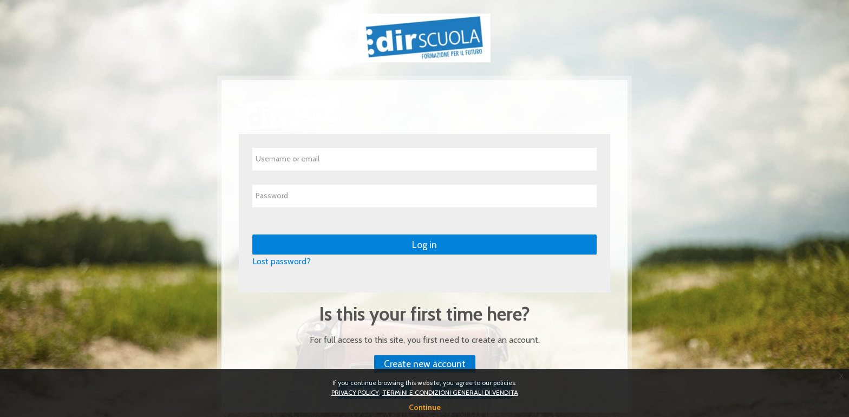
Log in (424, 244)
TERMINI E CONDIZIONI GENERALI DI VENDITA (450, 392)
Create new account (425, 363)
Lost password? (281, 261)
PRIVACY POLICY (355, 392)
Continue (425, 407)
